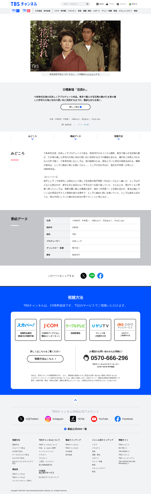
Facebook (127, 419)
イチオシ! (42, 455)
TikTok (81, 419)
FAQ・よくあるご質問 (47, 448)
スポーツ (96, 11)
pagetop (75, 400)
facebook (100, 276)
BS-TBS (122, 448)
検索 (87, 4)
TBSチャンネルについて (48, 445)
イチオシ (111, 4)
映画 (115, 11)
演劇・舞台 (87, 11)
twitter (84, 276)
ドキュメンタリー (125, 11)
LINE (92, 276)
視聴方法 (134, 4)
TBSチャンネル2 (26, 10)
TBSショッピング (125, 458)
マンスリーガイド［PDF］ (22, 481)
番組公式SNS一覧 (77, 429)
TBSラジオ (123, 455)
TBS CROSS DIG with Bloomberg (127, 462)
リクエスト (91, 74)
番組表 (101, 4)
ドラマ (94, 445)
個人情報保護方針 (45, 465)
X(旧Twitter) (32, 419)
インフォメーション (46, 451)
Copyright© (14, 490)
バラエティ (72, 11)
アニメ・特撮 (107, 11)
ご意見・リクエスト (46, 461)
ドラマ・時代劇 (60, 11)
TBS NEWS (123, 451)
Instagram (58, 419)
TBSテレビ (123, 445)
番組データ (75, 136)
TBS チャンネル (24, 4)
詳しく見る (74, 107)
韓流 (135, 11)
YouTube (103, 419)
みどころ (32, 136)
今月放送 (38, 11)
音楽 (79, 11)
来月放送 (47, 11)
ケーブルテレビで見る (20, 455)
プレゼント (123, 4)
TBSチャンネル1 (15, 10)
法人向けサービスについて (49, 477)
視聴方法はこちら (44, 358)
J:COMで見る (17, 451)
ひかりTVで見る (18, 458)
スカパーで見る (18, 448)
